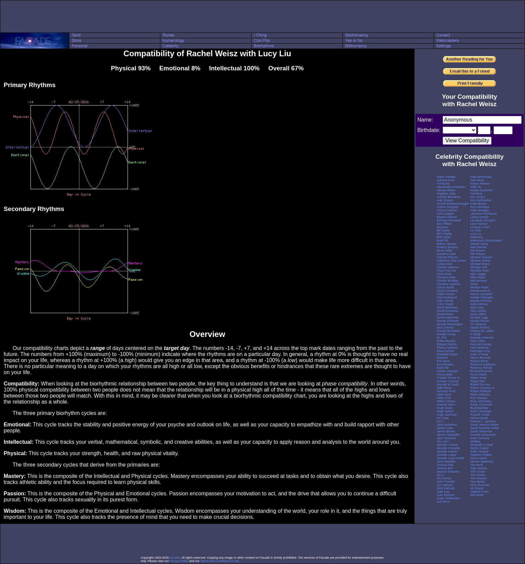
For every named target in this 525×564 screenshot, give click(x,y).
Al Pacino (443, 183)
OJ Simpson (478, 324)
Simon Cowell (479, 448)
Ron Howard (478, 398)
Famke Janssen (447, 371)
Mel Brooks (477, 250)
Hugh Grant (444, 408)
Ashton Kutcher (447, 210)
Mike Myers (477, 277)
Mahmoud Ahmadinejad (486, 240)
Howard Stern (446, 404)
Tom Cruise (477, 471)
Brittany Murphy (447, 247)
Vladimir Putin (479, 491)
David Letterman (448, 317)
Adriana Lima (445, 180)
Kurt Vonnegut (479, 207)
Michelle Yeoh (479, 270)
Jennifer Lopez (446, 454)
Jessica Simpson (448, 471)
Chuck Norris (445, 287)
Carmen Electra (447, 257)
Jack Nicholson (447, 424)
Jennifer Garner (447, 451)
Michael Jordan (480, 260)
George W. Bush (448, 384)
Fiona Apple (445, 374)
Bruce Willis (444, 250)
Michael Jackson (481, 257)
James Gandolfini (448, 434)
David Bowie (445, 314)
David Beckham (447, 307)
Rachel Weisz (479, 361)
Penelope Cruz (480, 351)
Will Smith (476, 495)
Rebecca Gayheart (482, 364)
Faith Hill (442, 367)
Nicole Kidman (480, 321)
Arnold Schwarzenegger (453, 203)
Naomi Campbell (481, 294)
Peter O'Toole (479, 354)
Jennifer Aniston (447, 444)
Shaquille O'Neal (481, 444)
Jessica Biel (445, 468)
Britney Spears (446, 243)
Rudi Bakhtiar (479, 408)
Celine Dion (444, 264)
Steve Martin (478, 458)
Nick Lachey (478, 310)
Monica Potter (479, 287)
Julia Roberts (445, 495)
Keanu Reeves (480, 183)
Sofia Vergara (479, 451)
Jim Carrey (444, 478)
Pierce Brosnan (480, 357)
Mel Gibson (477, 254)
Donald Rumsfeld (448, 331)
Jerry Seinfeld (446, 461)
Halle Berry (444, 388)
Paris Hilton (477, 341)
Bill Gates (443, 230)
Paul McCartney (481, 344)
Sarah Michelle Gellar (484, 428)
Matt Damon (478, 247)
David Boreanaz (447, 310)
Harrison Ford (446, 391)
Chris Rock (444, 274)
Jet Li (440, 475)
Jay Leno (443, 441)
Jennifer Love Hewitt (450, 458)
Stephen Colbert (481, 454)
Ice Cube (443, 418)
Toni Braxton (478, 478)
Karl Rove (443, 501)
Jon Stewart (445, 485)
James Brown (446, 431)
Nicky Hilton (478, 314)
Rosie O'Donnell (481, 404)
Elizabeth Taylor (447, 354)
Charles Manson (448, 267)
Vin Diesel (476, 488)
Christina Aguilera (448, 284)
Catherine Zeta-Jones (451, 260)
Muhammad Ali (480, 290)
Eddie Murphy (446, 341)
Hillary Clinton (446, 401)
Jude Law (443, 491)
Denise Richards (448, 321)
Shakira (475, 441)
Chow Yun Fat (446, 270)
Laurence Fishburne (483, 213)
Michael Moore (480, 264)
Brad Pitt (442, 240)
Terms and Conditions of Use (219, 561)
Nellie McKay (479, 304)
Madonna (476, 237)
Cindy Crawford (447, 290)
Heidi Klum (444, 394)
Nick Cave (477, 307)
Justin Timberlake (448, 498)
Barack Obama (447, 217)
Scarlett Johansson (483, 434)
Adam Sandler (446, 177)
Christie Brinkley (447, 280)
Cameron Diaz (446, 254)
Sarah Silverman (481, 431)
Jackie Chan (445, 428)
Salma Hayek (479, 418)
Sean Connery (480, 438)
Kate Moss (477, 180)
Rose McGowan (481, 401)
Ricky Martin (478, 374)
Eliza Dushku (445, 351)
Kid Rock (476, 193)
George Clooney (448, 381)
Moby (473, 284)
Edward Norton (447, 344)
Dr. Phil (441, 337)
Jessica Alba (445, 465)
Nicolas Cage (479, 317)
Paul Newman (479, 347)
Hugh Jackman (447, 414)
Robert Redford (480, 391)
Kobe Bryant (478, 203)
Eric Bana (443, 361)
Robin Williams (480, 394)
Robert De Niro (480, 384)
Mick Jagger (478, 274)
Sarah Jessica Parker (484, 424)
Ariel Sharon (445, 200)
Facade (175, 557)
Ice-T (440, 421)
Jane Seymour (446, 438)
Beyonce (442, 227)
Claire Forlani (446, 294)
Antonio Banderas (449, 197)
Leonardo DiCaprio (483, 220)
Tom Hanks (477, 475)
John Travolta (446, 481)
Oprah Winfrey (480, 327)
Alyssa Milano (446, 190)
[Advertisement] (262, 16)
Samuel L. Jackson (483, 421)
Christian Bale (446, 277)
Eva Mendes (445, 364)
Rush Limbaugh (480, 411)
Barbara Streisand (449, 220)
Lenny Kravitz (479, 217)
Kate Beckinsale (481, 177)
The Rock (476, 465)
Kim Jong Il (477, 197)
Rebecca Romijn (481, 367)
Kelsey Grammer (481, 190)
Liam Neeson (479, 223)
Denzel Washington (450, 324)
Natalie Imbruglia (481, 297)
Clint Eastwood (447, 297)
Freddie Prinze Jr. (448, 377)
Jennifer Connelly (448, 448)
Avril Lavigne (445, 213)
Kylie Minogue (479, 210)
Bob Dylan (444, 237)
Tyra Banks (477, 481)
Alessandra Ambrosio (451, 187)
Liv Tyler (475, 230)
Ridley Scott (478, 377)
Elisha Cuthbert (447, 347)
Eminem (442, 357)
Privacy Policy (179, 561)
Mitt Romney (478, 280)
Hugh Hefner (445, 411)
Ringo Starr (477, 381)
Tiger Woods (478, 468)
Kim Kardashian (481, 200)
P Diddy (475, 334)
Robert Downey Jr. (482, 388)
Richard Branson (481, 371)
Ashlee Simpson (447, 207)
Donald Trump (446, 334)
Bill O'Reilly (444, 233)
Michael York (478, 267)
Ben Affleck (444, 223)
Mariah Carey (479, 243)
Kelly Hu (475, 187)
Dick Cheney (445, 327)
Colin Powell (445, 304)
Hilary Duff (444, 398)
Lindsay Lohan (480, 227)
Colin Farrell (445, 300)
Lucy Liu (475, 233)
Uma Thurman (479, 485)
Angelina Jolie (446, 193)
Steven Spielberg (481, 461)
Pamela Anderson (482, 337)
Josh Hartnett (446, 488)
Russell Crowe (480, 414)
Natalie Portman (481, 300)
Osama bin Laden (482, 331)
